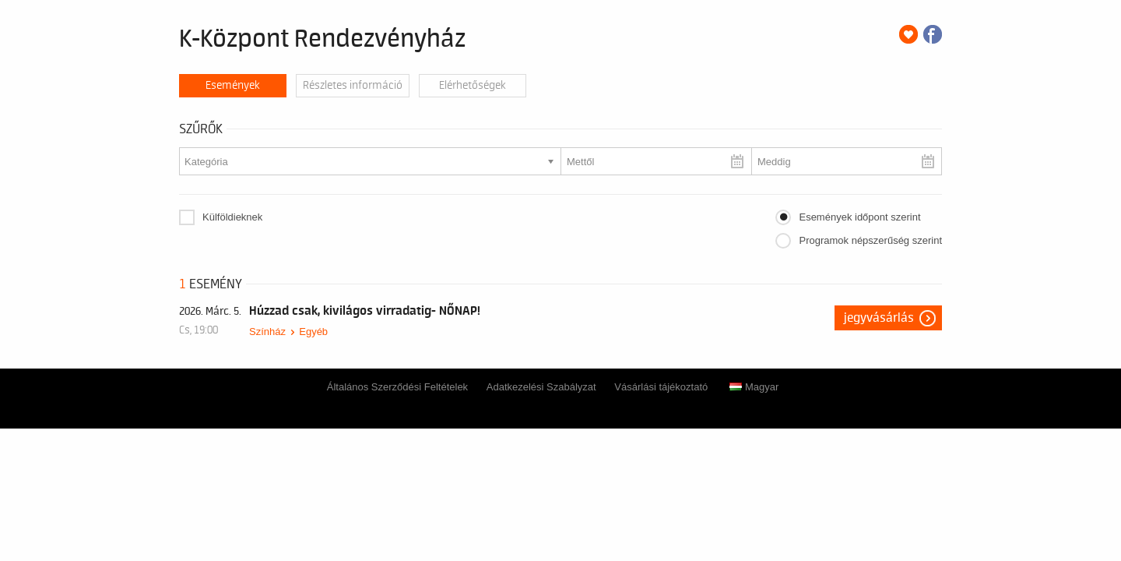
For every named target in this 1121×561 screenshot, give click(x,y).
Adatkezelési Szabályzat (541, 387)
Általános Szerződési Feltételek (397, 387)
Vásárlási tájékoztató (661, 387)
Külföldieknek (232, 217)
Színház (267, 331)
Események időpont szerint (859, 217)
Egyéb (313, 331)
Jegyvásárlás (879, 318)
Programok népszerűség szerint (870, 240)
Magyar (753, 387)
